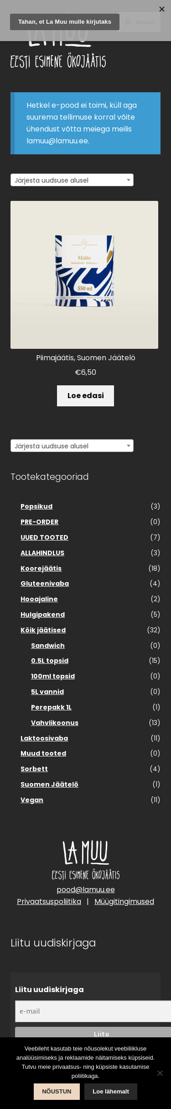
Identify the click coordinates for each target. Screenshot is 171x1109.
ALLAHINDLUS (42, 552)
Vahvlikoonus (54, 722)
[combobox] (72, 179)
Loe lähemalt (111, 1091)
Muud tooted (43, 753)
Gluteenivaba (45, 583)
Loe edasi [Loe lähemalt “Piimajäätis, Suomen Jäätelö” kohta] (85, 395)
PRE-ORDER (39, 521)
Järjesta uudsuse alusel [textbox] (51, 180)
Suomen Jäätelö (49, 784)
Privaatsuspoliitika (49, 901)
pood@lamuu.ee (86, 889)
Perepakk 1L (51, 707)
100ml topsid (53, 676)
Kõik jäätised (43, 630)
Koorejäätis (41, 568)
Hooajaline (39, 599)
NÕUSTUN (56, 1091)
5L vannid (47, 691)
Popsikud (36, 506)
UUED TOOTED (44, 537)
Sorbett (34, 768)
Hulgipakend (43, 614)
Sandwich (48, 645)
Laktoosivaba (44, 738)
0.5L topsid (49, 660)
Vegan (32, 799)
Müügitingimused (124, 901)
